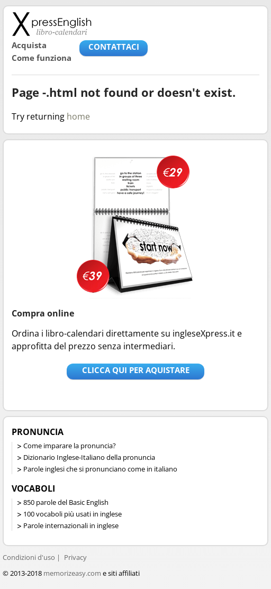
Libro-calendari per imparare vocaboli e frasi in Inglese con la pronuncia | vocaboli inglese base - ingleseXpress (52, 24)
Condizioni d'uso (29, 557)
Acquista (29, 45)
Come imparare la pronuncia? (69, 445)
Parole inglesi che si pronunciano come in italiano (100, 469)
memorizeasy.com (72, 573)
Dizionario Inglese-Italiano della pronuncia (89, 457)
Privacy (75, 557)
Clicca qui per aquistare (135, 370)
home (78, 116)
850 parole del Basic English (66, 502)
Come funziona (41, 57)
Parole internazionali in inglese (71, 525)
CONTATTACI (113, 46)
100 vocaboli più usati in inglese (72, 514)
